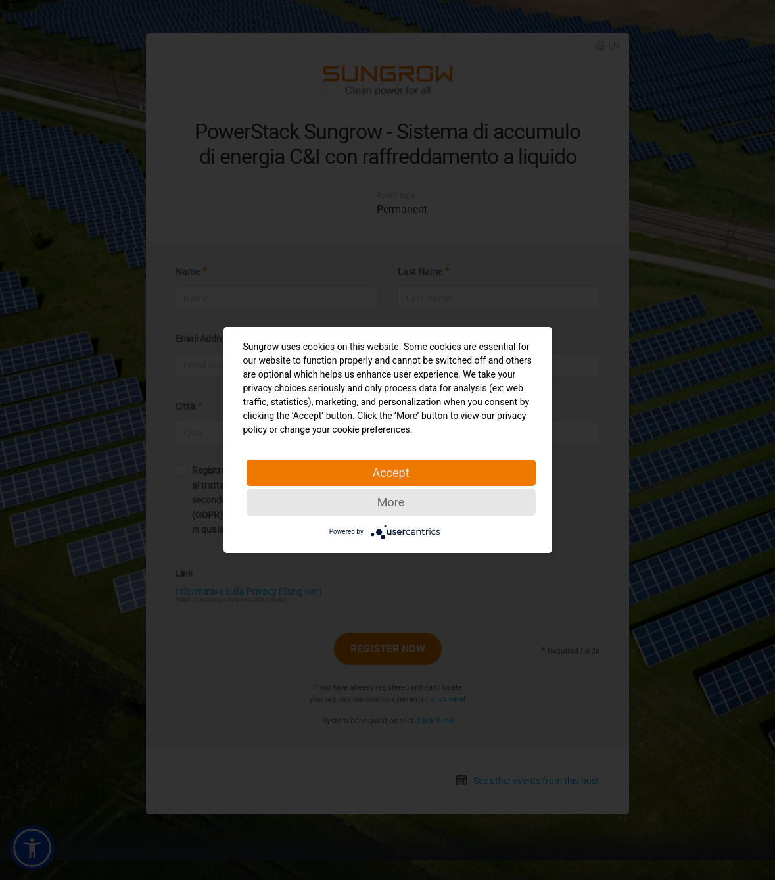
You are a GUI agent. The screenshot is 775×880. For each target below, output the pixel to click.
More (390, 502)
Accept (390, 472)
